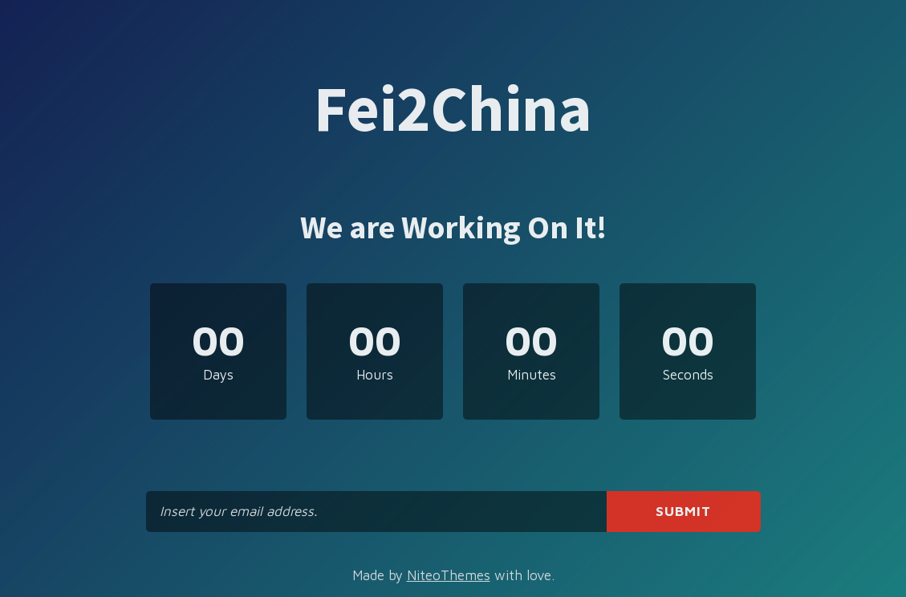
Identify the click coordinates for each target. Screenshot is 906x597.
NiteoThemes (448, 575)
